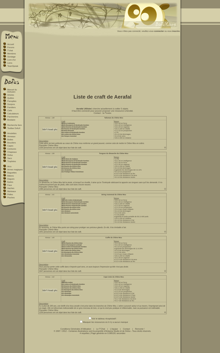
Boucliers (11, 143)
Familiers (11, 107)
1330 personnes (45, 148)
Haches (10, 188)
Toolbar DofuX (13, 128)
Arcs (9, 166)
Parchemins (12, 117)
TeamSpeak (12, 66)
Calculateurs (13, 113)
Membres (11, 53)
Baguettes (11, 173)
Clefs (9, 110)
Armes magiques (15, 169)
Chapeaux (12, 152)
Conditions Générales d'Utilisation (75, 329)
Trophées (11, 161)
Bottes (10, 139)
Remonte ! (140, 329)
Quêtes (10, 98)
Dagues (10, 179)
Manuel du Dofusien (12, 91)
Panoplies (11, 101)
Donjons (11, 104)
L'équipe (114, 329)
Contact (126, 329)
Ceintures (11, 149)
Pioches (11, 197)
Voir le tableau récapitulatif (102, 319)
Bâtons (10, 176)
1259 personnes (45, 312)
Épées (10, 182)
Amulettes (11, 133)
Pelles (10, 194)
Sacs (9, 158)
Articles (10, 95)
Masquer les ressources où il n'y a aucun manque (102, 322)
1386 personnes (45, 189)
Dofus (10, 155)
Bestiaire (11, 120)
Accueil (10, 44)
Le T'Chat (100, 329)
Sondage (11, 57)
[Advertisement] (102, 64)
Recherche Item (14, 125)
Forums (10, 47)
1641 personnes (45, 232)
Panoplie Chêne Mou (48, 145)
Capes (10, 146)
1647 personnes (45, 271)
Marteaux (11, 191)
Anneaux (11, 136)
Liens (9, 63)
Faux (9, 185)
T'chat (10, 50)
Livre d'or (11, 60)
